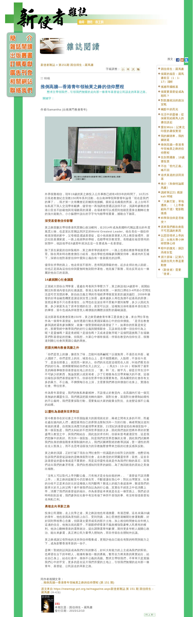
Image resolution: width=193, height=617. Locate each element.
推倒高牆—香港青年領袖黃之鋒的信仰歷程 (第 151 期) (79, 582)
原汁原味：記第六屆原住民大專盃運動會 (172, 260)
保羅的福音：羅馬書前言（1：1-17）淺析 (172, 77)
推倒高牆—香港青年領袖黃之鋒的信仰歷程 (172, 148)
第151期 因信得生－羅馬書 (76, 65)
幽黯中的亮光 (169, 109)
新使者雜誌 (48, 65)
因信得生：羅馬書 (172, 69)
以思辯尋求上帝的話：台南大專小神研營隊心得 (172, 239)
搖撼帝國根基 (169, 86)
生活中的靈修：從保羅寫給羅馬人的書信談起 (172, 118)
